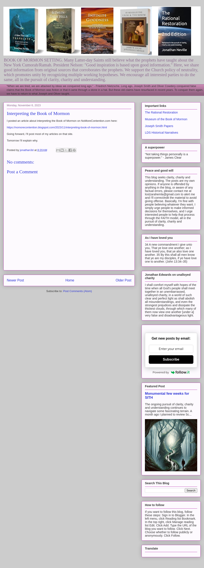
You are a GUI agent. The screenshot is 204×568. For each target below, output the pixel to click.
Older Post (123, 280)
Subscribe (171, 359)
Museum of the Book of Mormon (166, 119)
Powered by (171, 372)
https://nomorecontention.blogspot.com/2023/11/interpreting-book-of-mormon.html (57, 127)
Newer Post (15, 280)
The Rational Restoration (161, 112)
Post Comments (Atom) (77, 291)
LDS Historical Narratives (161, 132)
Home (69, 280)
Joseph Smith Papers (159, 126)
